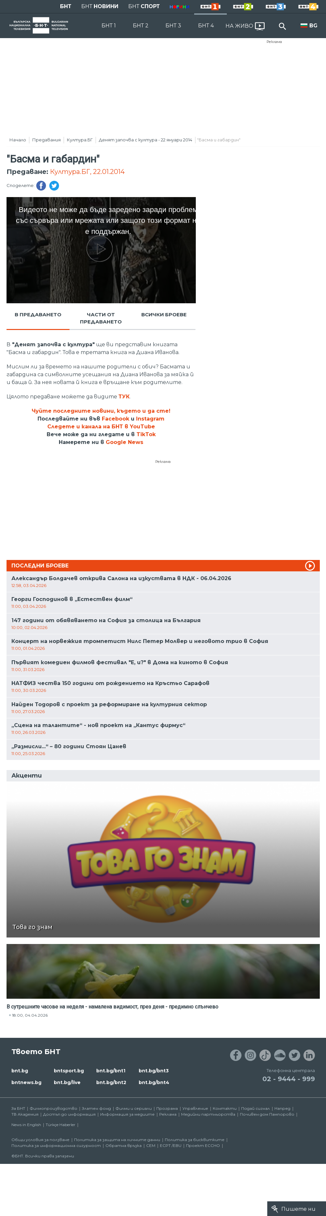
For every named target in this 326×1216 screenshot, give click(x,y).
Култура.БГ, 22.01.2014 (87, 172)
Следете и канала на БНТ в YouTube (101, 426)
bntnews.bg (26, 1082)
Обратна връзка (123, 1145)
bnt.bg (19, 1071)
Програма (167, 1108)
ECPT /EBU (170, 1145)
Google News (124, 442)
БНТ (65, 6)
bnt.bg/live (67, 1082)
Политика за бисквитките (195, 1139)
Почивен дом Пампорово (267, 1114)
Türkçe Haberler (60, 1124)
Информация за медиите (127, 1114)
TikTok (146, 434)
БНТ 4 (206, 25)
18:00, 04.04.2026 (30, 1015)
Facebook (115, 419)
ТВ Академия (25, 1114)
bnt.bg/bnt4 (154, 1082)
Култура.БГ (80, 139)
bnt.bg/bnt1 (110, 1071)
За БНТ (18, 1108)
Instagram (150, 419)
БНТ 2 (140, 25)
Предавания (46, 139)
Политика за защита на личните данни (117, 1139)
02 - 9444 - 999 (288, 1079)
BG (313, 25)
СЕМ (150, 1145)
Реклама (274, 41)
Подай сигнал (255, 1108)
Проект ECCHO (203, 1145)
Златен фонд (96, 1108)
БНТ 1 (108, 25)
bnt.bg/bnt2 (111, 1082)
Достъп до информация (69, 1114)
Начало (17, 139)
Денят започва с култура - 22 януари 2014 (145, 139)
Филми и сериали (134, 1108)
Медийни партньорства (208, 1114)
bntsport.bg (69, 1071)
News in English (26, 1124)
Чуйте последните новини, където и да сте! (101, 411)
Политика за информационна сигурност (56, 1145)
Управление (195, 1108)
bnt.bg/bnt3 (154, 1071)
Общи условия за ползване (40, 1139)
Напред (282, 1108)
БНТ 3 (173, 25)
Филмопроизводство (53, 1108)
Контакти (225, 1108)
